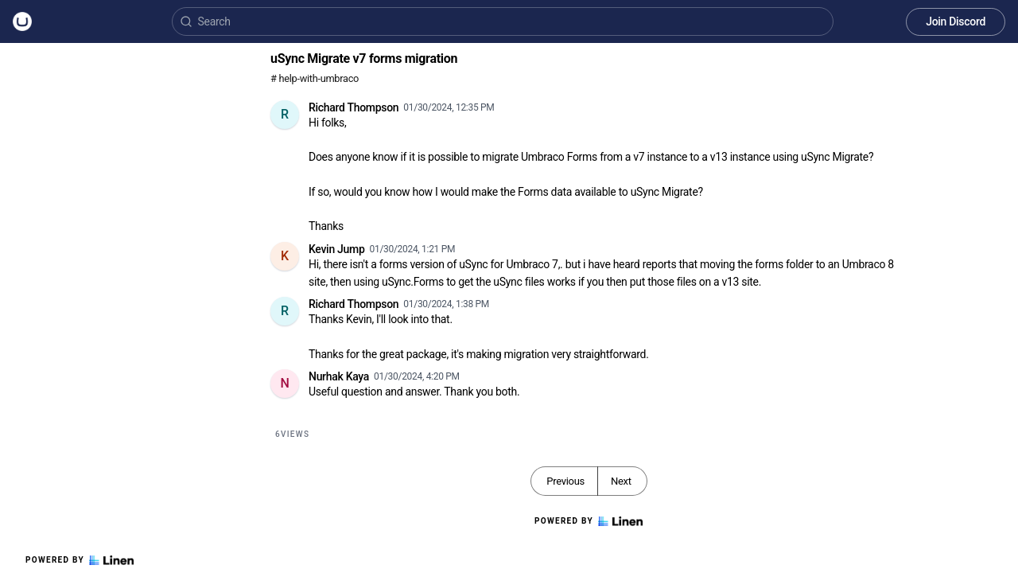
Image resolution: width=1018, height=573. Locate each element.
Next (621, 481)
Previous (565, 481)
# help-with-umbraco (314, 78)
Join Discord (955, 21)
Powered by (79, 560)
